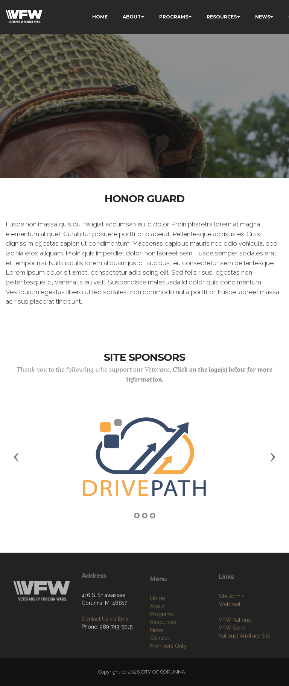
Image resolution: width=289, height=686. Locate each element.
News (157, 654)
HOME (100, 17)
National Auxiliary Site (244, 655)
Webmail (229, 623)
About (157, 630)
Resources (163, 646)
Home (157, 622)
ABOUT (132, 17)
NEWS (262, 17)
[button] (16, 456)
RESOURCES (222, 17)
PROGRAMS (173, 17)
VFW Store (232, 647)
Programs (162, 638)
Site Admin (232, 615)
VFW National (235, 639)
